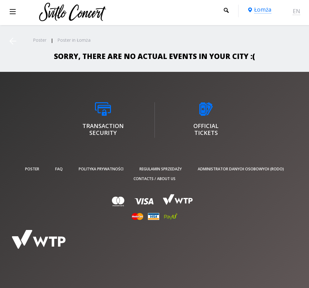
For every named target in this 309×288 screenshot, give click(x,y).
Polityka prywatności (101, 169)
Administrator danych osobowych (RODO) (241, 169)
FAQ (59, 169)
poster (32, 169)
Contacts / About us (154, 178)
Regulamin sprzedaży (160, 169)
